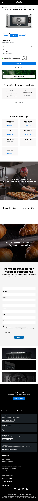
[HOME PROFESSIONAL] (19, 2)
